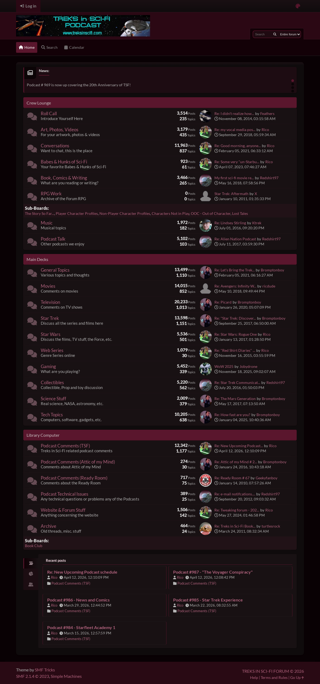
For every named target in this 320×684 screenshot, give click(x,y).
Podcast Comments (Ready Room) (74, 478)
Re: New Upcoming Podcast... (238, 445)
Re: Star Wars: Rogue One (235, 334)
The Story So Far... (39, 213)
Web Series (52, 350)
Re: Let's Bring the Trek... (234, 270)
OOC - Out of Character (210, 213)
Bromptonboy (272, 270)
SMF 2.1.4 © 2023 (32, 676)
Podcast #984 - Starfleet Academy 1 (81, 627)
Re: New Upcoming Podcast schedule (82, 571)
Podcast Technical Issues (64, 494)
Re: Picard (223, 302)
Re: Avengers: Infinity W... (235, 286)
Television (50, 302)
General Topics (55, 270)
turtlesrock (271, 526)
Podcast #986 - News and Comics (78, 599)
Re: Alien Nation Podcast (235, 239)
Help (254, 677)
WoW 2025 (223, 366)
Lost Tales (240, 213)
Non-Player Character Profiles (124, 213)
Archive (48, 526)
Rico (265, 129)
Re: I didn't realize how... (234, 113)
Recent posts (56, 560)
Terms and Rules (274, 677)
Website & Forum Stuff (63, 510)
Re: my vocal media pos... (234, 129)
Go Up (297, 677)
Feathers (267, 113)
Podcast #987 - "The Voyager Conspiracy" (213, 571)
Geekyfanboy (266, 478)
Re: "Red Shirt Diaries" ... (234, 350)
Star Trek (50, 318)
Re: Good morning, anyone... (237, 145)
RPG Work (51, 193)
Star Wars (50, 334)
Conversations (55, 145)
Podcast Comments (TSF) (65, 445)
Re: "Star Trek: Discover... (235, 318)
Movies (48, 286)
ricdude (268, 286)
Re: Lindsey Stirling (230, 222)
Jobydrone (248, 366)
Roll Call (49, 113)
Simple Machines (66, 676)
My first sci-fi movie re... (234, 177)
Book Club (33, 545)
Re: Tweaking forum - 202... (236, 510)
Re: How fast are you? (232, 414)
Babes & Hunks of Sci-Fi (64, 162)
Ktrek (256, 222)
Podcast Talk (53, 239)
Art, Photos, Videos (59, 129)
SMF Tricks (45, 669)
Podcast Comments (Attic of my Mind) (78, 462)
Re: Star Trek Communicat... (237, 382)
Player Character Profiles (77, 213)
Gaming (48, 366)
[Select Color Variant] (298, 6)
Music (47, 223)
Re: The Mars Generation (235, 398)
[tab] (31, 563)
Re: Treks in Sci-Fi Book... (234, 526)
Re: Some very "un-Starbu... (236, 161)
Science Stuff (53, 398)
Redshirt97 (269, 177)
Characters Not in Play (170, 213)
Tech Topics (52, 414)
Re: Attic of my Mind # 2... (235, 461)
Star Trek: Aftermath (231, 193)
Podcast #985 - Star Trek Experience (208, 599)
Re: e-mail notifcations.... (234, 494)
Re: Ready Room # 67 (232, 478)
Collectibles (52, 382)
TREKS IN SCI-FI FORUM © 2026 (273, 671)
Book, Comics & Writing (64, 178)
